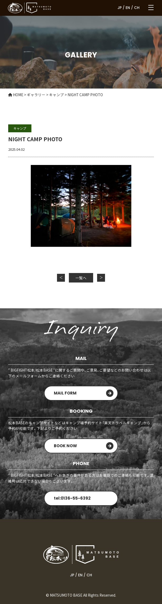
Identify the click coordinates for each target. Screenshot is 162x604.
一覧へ (81, 277)
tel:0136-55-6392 (72, 498)
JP (119, 7)
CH (137, 7)
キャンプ (19, 128)
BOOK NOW (65, 446)
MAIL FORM (65, 393)
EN (128, 7)
